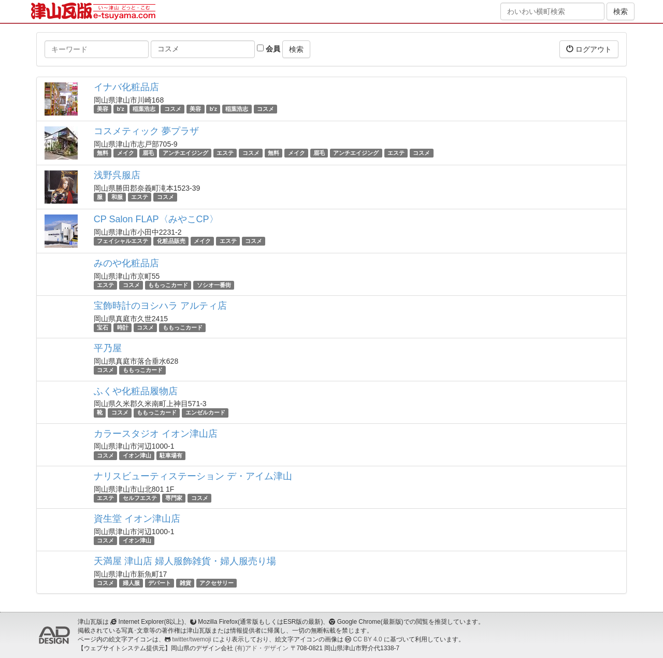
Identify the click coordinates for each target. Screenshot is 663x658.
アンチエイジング (185, 153)
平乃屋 (108, 348)
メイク (125, 153)
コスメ (172, 109)
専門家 (173, 498)
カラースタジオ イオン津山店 (156, 433)
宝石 (102, 327)
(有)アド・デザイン (262, 648)
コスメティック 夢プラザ (146, 131)
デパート (159, 583)
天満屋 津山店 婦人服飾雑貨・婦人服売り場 (185, 561)
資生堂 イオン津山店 (137, 518)
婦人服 (131, 583)
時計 (122, 327)
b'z (120, 109)
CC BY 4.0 (367, 639)
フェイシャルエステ (122, 241)
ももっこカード (168, 285)
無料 (102, 153)
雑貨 (185, 583)
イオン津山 (137, 455)
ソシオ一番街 (214, 285)
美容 (102, 109)
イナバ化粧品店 (126, 87)
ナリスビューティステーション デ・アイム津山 (193, 476)
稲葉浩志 (144, 109)
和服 (117, 197)
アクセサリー (216, 583)
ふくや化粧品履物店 (136, 391)
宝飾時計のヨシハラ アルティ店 (160, 306)
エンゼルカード (205, 413)
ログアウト (589, 49)
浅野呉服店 (117, 175)
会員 (268, 49)
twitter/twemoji (191, 639)
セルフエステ (140, 498)
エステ (225, 153)
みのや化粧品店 (126, 263)
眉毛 (148, 153)
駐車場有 (171, 455)
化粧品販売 (171, 241)
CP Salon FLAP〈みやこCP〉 (156, 219)
